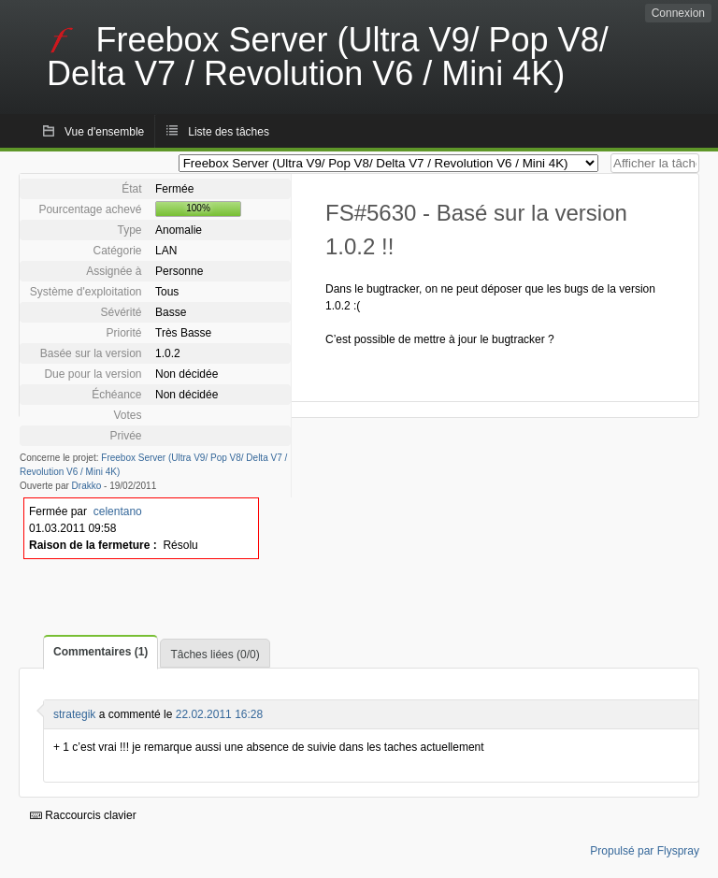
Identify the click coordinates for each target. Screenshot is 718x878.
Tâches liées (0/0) (214, 654)
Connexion (678, 13)
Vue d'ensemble (104, 131)
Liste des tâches (228, 131)
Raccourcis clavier (83, 815)
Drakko (87, 486)
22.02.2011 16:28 (219, 714)
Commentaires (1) (100, 651)
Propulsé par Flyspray (644, 850)
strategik (74, 714)
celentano (117, 511)
